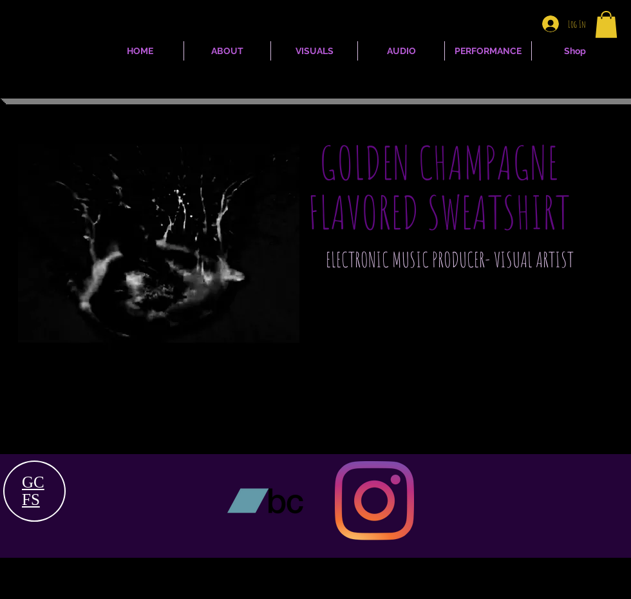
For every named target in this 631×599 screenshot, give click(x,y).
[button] (606, 24)
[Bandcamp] (265, 500)
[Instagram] (374, 500)
